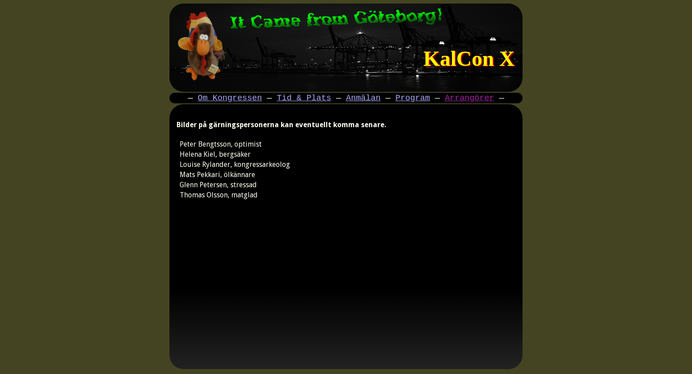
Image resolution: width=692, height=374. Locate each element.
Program (412, 98)
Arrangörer (469, 98)
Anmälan (363, 98)
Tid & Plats (304, 98)
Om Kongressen (230, 98)
